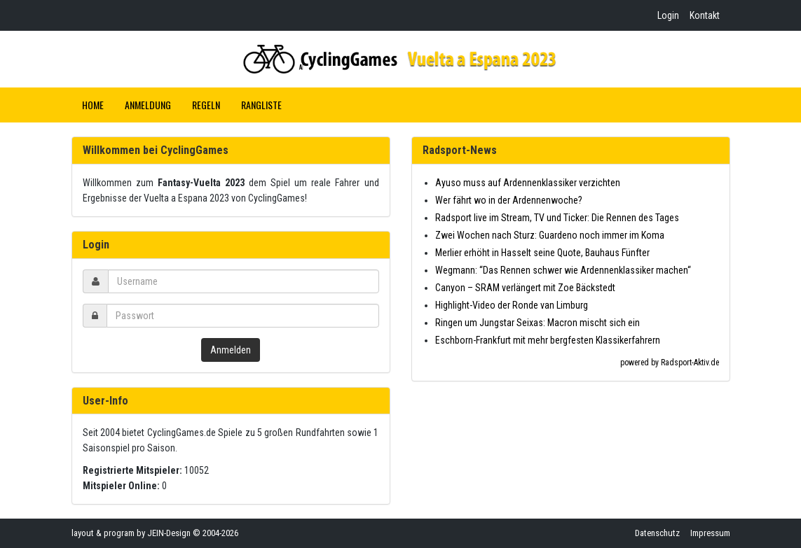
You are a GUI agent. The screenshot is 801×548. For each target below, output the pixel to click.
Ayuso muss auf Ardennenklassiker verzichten (527, 182)
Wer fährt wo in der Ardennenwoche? (508, 200)
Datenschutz (657, 533)
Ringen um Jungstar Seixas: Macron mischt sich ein (537, 322)
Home (93, 104)
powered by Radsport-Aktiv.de (669, 362)
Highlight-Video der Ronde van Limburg (511, 305)
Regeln (206, 104)
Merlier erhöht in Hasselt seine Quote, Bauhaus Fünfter (542, 252)
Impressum (710, 533)
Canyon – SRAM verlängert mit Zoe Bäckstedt (525, 287)
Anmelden (230, 350)
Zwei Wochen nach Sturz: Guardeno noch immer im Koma (549, 235)
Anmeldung (148, 104)
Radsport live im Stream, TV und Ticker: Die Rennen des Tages (557, 217)
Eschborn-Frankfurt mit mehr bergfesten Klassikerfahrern (547, 340)
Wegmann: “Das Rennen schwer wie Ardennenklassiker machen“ (563, 270)
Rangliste (261, 104)
